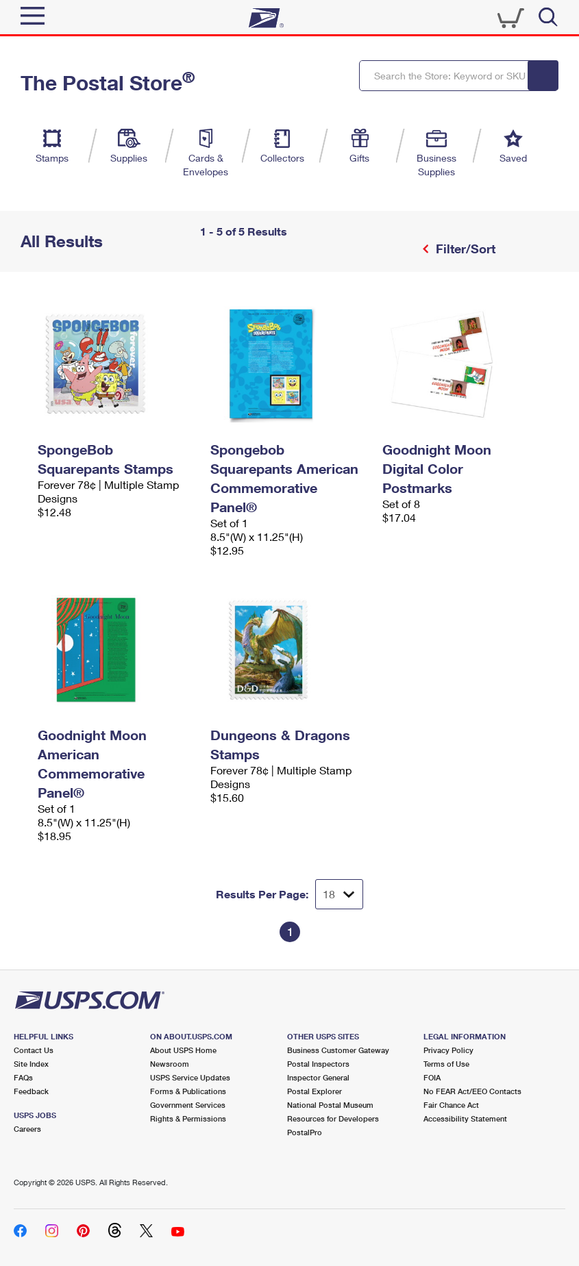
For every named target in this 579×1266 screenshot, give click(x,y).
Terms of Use (446, 1063)
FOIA (432, 1077)
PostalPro (304, 1132)
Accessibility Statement (465, 1118)
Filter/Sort (463, 248)
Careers (27, 1128)
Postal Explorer (314, 1091)
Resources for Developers (333, 1118)
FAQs (23, 1077)
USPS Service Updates (190, 1077)
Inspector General (318, 1077)
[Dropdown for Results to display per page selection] (339, 894)
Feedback (31, 1091)
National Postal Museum (330, 1104)
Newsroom (169, 1063)
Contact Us (33, 1050)
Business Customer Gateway (338, 1050)
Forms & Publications (188, 1091)
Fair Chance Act (451, 1104)
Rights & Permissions (188, 1118)
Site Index (31, 1063)
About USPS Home (183, 1050)
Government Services (187, 1104)
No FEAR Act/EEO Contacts (472, 1091)
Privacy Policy (448, 1050)
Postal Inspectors (318, 1063)
